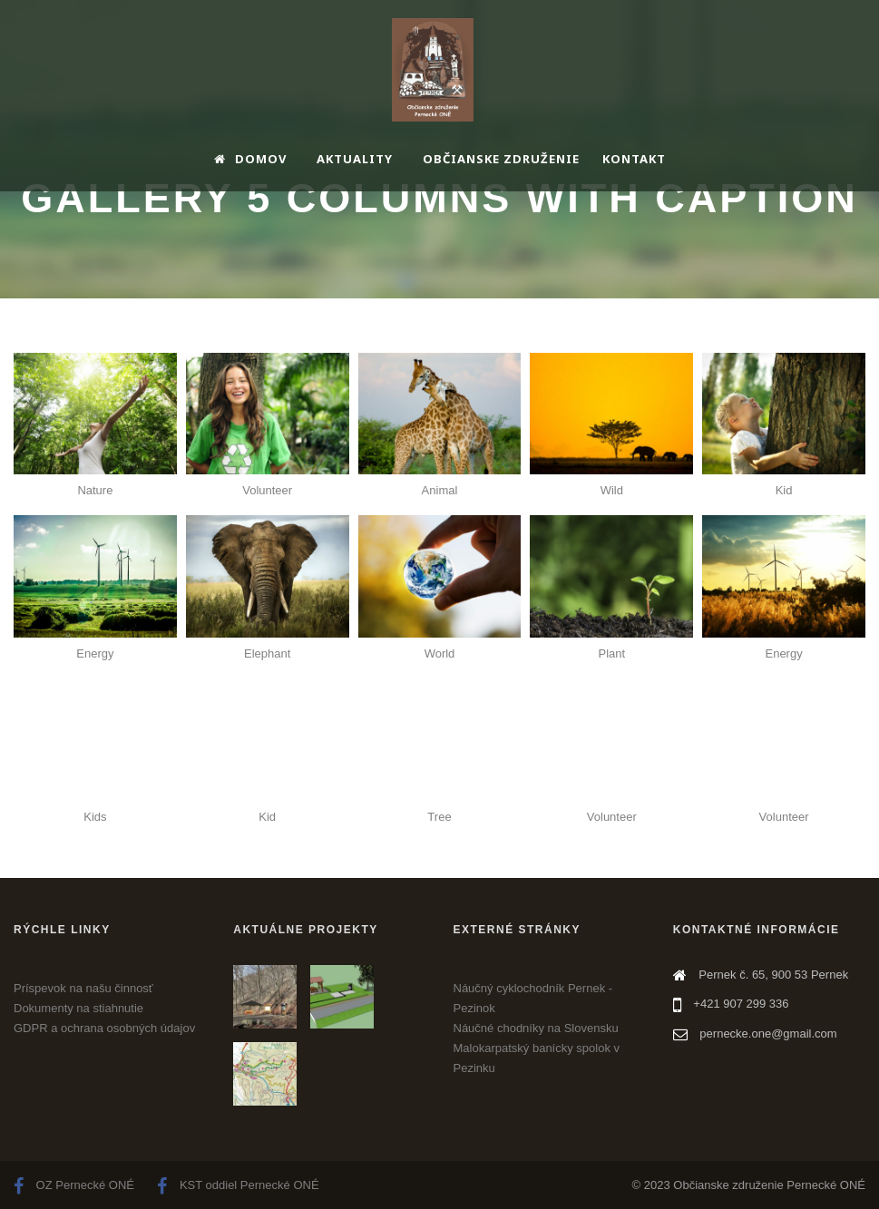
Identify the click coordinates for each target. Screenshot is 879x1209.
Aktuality (355, 159)
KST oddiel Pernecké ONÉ (237, 1185)
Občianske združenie (501, 159)
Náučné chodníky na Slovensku (536, 1028)
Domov (250, 159)
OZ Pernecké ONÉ (74, 1185)
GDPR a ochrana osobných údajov (104, 1028)
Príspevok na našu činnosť (83, 988)
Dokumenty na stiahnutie (78, 1008)
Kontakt (634, 159)
